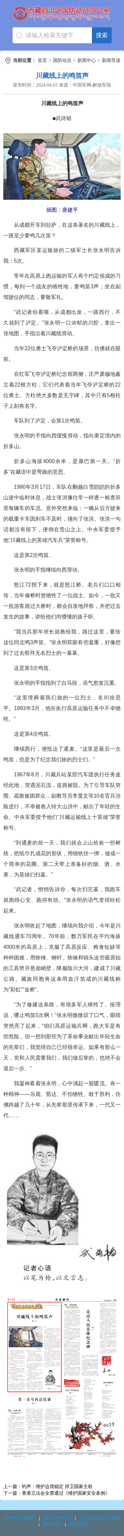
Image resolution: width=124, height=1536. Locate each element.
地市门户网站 (57, 1518)
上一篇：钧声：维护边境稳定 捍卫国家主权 (48, 1486)
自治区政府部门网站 (100, 1518)
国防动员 (62, 60)
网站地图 (78, 1524)
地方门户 (52, 1524)
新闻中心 (86, 60)
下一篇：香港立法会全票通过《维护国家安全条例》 (56, 1493)
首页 (42, 60)
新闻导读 (111, 60)
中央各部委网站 (19, 1518)
